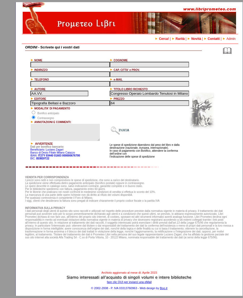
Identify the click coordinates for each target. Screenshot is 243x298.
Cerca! (162, 39)
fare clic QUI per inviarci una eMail (129, 282)
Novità (194, 39)
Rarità (178, 39)
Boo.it (163, 288)
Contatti (212, 39)
